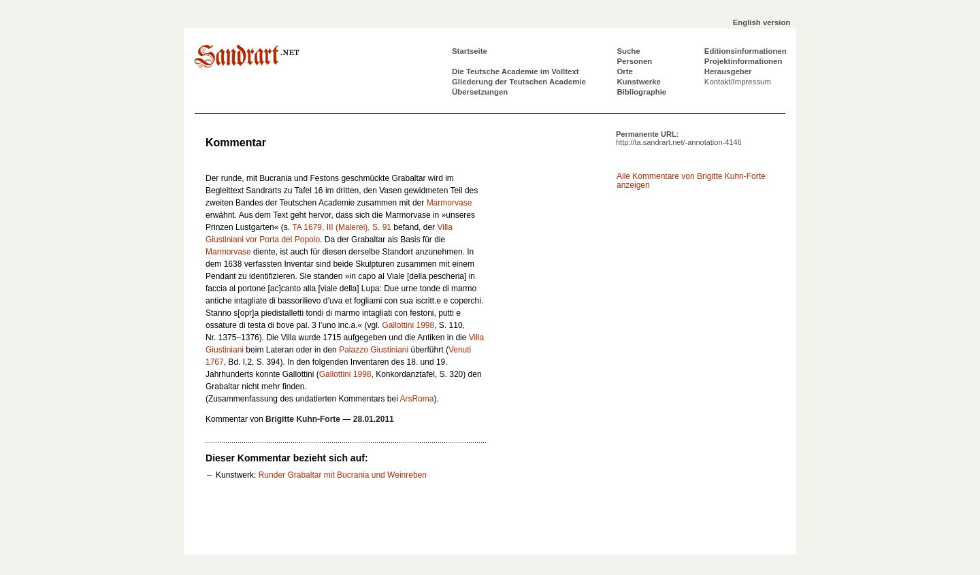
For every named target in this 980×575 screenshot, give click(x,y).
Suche (628, 51)
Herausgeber (728, 71)
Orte (624, 71)
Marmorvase (449, 203)
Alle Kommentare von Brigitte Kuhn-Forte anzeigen (691, 180)
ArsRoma (416, 399)
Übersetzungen (480, 92)
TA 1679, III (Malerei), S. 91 (341, 227)
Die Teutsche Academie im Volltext (515, 71)
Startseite (469, 51)
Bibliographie (641, 92)
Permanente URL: (679, 138)
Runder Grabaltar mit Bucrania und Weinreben (343, 475)
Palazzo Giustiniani (373, 350)
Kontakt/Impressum (737, 82)
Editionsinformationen (745, 51)
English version (762, 22)
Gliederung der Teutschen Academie (519, 82)
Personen (634, 61)
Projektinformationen (743, 61)
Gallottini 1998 (408, 325)
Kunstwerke (639, 82)
